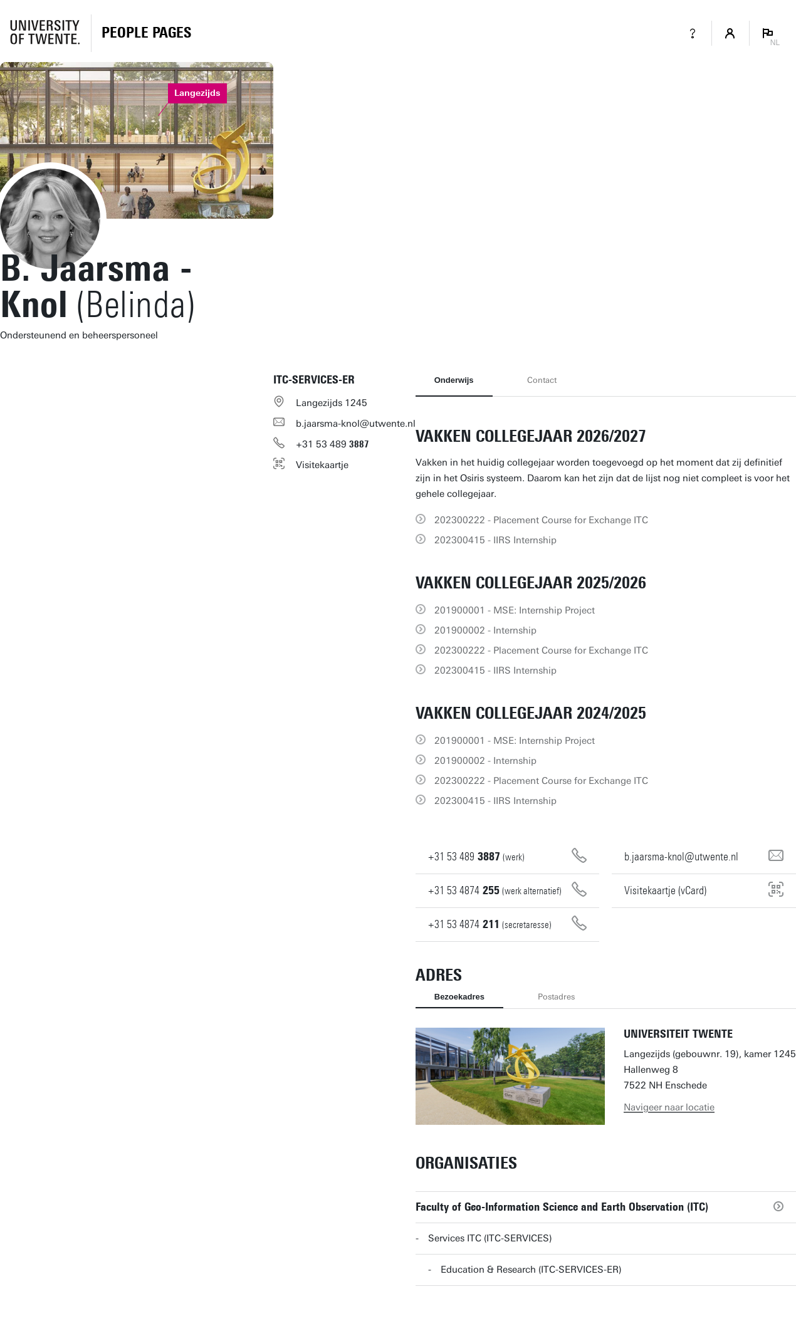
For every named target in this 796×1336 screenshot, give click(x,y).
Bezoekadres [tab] (459, 996)
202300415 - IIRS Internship (495, 540)
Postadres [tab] (556, 996)
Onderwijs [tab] (454, 380)
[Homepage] (146, 33)
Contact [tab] (542, 380)
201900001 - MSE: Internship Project (514, 610)
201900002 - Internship (485, 630)
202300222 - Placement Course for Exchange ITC (541, 520)
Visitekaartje (322, 465)
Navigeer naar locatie (669, 1107)
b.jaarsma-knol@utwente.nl (356, 423)
